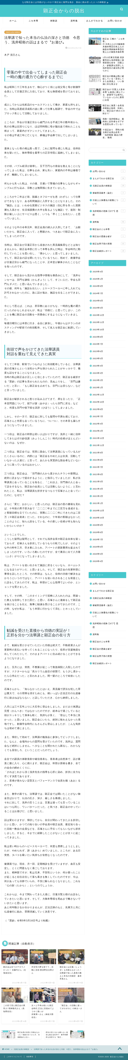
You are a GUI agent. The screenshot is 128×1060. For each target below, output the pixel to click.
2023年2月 (98, 380)
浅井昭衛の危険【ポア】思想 (109, 212)
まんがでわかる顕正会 (109, 178)
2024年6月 (98, 301)
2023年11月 (98, 322)
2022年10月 (98, 402)
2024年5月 (98, 308)
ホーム (13, 20)
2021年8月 (98, 460)
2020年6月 (98, 547)
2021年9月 (98, 453)
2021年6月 (98, 474)
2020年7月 (98, 539)
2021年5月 (98, 481)
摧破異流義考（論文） (109, 192)
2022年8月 (98, 409)
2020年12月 (98, 511)
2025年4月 (98, 272)
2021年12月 (98, 438)
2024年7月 (98, 293)
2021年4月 (98, 489)
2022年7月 (98, 416)
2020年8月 (98, 532)
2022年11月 (98, 395)
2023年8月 (98, 337)
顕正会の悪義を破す (109, 236)
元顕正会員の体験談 (13, 32)
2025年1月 (98, 279)
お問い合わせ (115, 20)
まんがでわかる (94, 20)
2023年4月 (98, 366)
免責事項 (29, 1056)
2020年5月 (98, 554)
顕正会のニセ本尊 (109, 229)
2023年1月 (98, 387)
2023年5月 (98, 358)
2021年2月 (98, 496)
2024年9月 (98, 286)
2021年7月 (98, 467)
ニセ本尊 (33, 20)
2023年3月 (98, 373)
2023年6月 (98, 351)
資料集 (74, 20)
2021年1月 (98, 503)
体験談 (53, 20)
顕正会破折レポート (109, 250)
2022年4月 (98, 424)
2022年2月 (98, 431)
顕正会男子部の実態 (109, 243)
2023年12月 (98, 315)
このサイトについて (14, 1056)
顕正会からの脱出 (64, 10)
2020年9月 (98, 525)
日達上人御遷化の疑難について (109, 202)
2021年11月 (98, 445)
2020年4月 (98, 561)
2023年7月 (98, 344)
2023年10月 (98, 330)
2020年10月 (98, 518)
